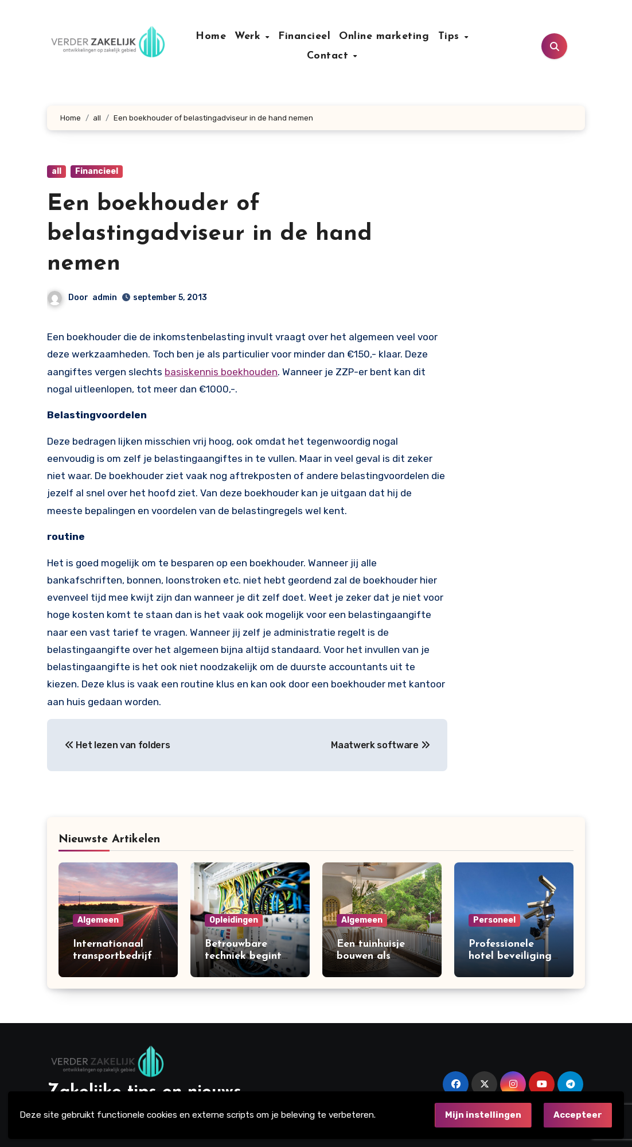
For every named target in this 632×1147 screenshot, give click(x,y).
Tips (450, 36)
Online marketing (384, 36)
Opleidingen (233, 920)
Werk (249, 36)
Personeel (494, 920)
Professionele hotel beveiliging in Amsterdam (510, 956)
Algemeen (98, 920)
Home (211, 36)
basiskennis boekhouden (221, 372)
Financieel (304, 36)
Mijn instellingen (483, 1115)
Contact (329, 55)
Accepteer (577, 1115)
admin (104, 297)
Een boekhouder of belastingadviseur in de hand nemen (209, 234)
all (56, 171)
